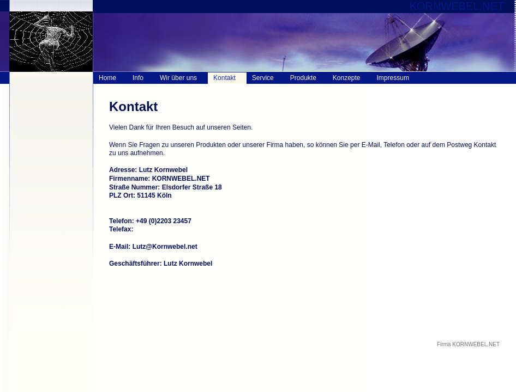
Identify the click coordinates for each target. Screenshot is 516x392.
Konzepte (347, 78)
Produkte (303, 78)
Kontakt (224, 78)
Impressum (393, 78)
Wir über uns (178, 78)
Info (138, 78)
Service (263, 78)
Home (107, 78)
